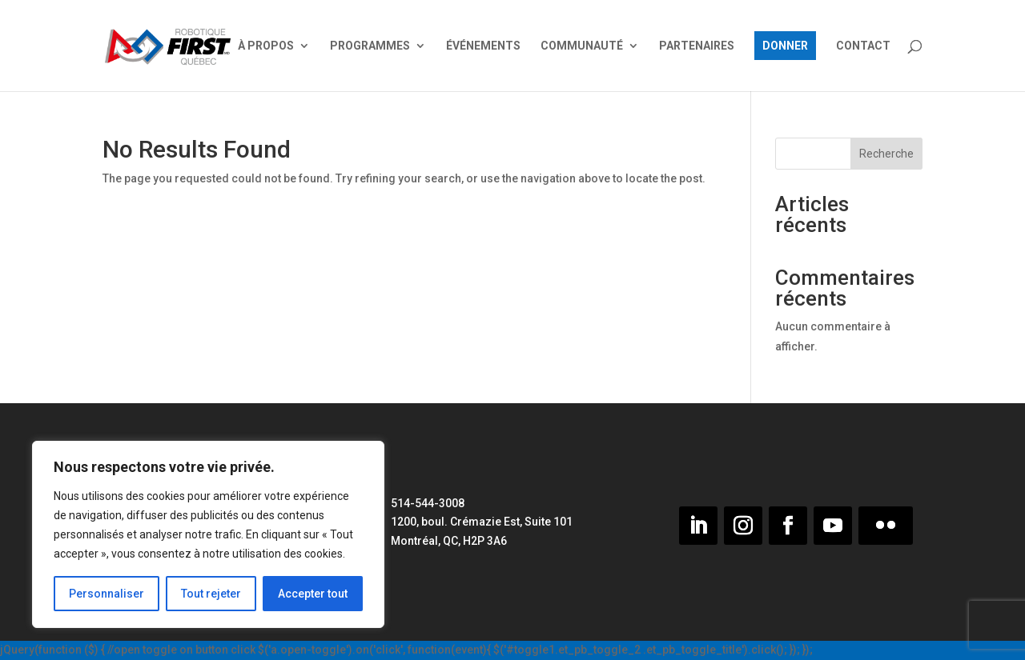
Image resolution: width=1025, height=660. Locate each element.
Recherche (886, 153)
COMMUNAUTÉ (582, 46)
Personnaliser (106, 593)
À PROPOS (266, 46)
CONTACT (863, 46)
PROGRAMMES (370, 46)
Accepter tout (313, 593)
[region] (208, 534)
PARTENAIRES (696, 46)
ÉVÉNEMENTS (483, 46)
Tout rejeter (211, 593)
